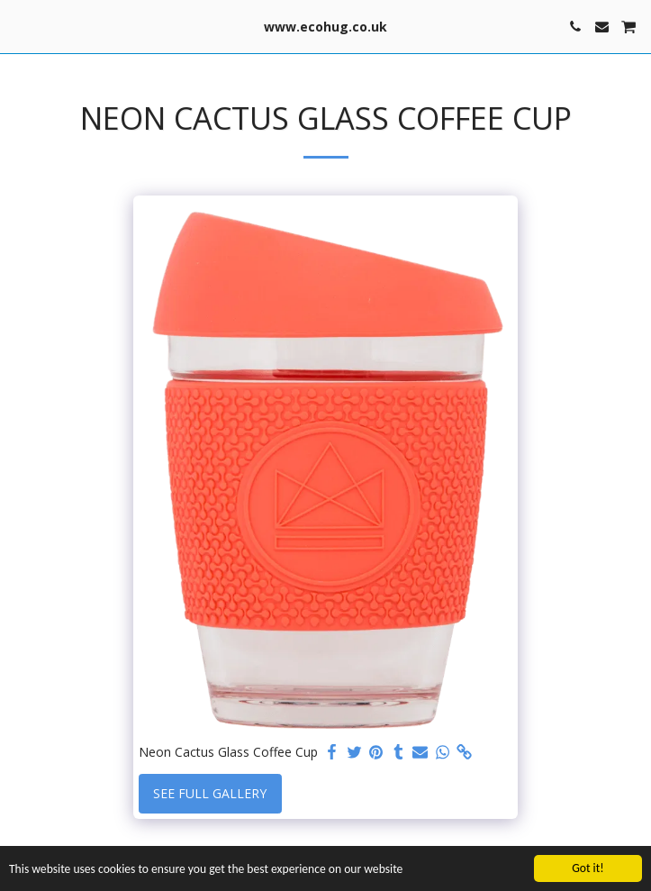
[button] (20, 25)
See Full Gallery (210, 793)
